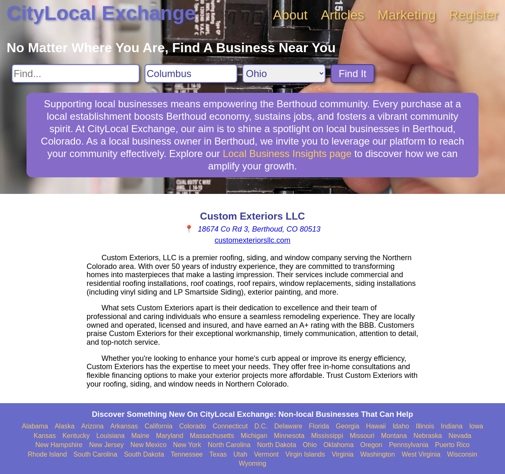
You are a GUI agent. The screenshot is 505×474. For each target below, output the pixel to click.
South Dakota (144, 454)
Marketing (406, 14)
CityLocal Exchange (101, 13)
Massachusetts (212, 435)
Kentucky (76, 435)
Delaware (288, 426)
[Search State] (284, 73)
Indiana (452, 426)
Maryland (170, 435)
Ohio (310, 444)
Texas (218, 454)
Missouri (362, 435)
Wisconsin (462, 454)
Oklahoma (339, 444)
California (159, 426)
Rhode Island (47, 454)
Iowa (476, 426)
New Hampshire (58, 444)
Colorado (192, 426)
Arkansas (124, 426)
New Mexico (148, 444)
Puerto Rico (452, 444)
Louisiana (110, 435)
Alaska (65, 426)
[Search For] (76, 73)
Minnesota (289, 435)
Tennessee (187, 454)
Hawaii (376, 426)
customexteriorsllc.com (252, 240)
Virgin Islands (305, 454)
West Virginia (420, 454)
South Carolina (95, 454)
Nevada (460, 435)
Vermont (266, 454)
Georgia (347, 426)
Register (473, 14)
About (290, 14)
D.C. (261, 426)
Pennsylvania (408, 444)
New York (187, 444)
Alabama (35, 426)
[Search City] (191, 73)
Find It (353, 73)
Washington (377, 454)
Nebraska (427, 435)
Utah (240, 454)
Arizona (92, 426)
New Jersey (106, 444)
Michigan (254, 435)
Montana (394, 435)
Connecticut (230, 426)
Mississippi (327, 435)
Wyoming (252, 463)
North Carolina (229, 444)
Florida (319, 426)
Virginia (342, 454)
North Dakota (276, 444)
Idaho (400, 426)
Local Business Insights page (287, 153)
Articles (342, 14)
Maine (140, 435)
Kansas (45, 435)
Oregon (371, 444)
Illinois (425, 426)
